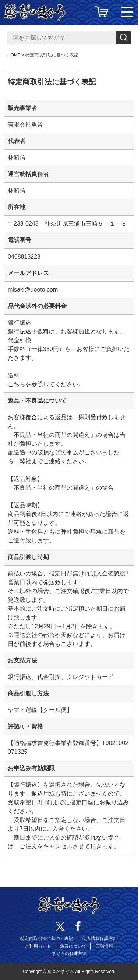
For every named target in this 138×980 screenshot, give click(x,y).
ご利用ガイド (38, 946)
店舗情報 (104, 946)
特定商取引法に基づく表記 (46, 938)
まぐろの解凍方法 (69, 953)
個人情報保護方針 (99, 938)
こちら (16, 384)
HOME (14, 55)
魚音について (73, 946)
